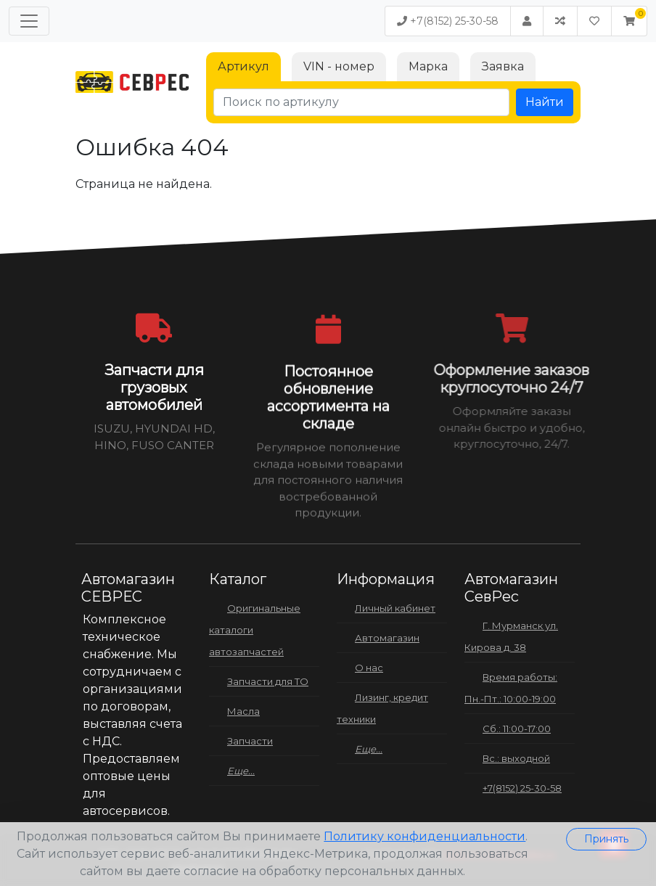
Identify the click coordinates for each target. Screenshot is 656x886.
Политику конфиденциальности (424, 836)
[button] (629, 21)
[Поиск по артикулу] (361, 102)
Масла (243, 711)
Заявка (503, 66)
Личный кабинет (395, 608)
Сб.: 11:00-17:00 (517, 728)
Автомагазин (387, 638)
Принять (606, 838)
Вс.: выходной (516, 758)
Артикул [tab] (243, 66)
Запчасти (250, 741)
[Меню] (29, 21)
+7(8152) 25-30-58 (448, 21)
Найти (544, 102)
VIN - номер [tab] (338, 66)
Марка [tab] (428, 66)
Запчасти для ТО (267, 681)
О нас (369, 667)
